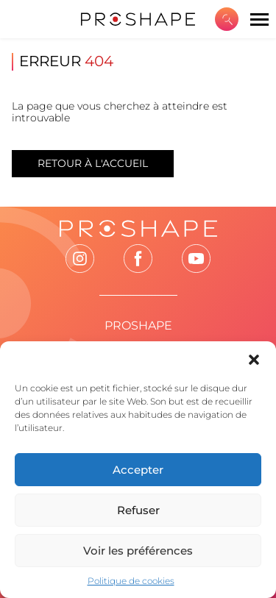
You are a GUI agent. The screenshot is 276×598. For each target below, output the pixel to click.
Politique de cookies (131, 580)
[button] (254, 359)
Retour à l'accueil (93, 163)
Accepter (138, 470)
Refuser (138, 510)
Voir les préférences (138, 551)
